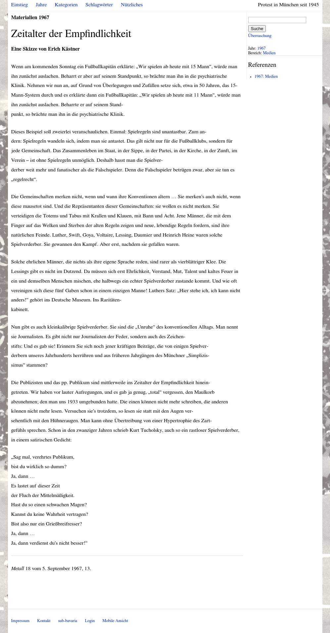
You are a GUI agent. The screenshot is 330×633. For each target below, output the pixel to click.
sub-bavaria (67, 621)
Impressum (20, 621)
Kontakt (43, 621)
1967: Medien (266, 76)
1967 (261, 48)
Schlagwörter (99, 4)
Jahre (41, 4)
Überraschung (259, 36)
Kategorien (66, 4)
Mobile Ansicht (115, 621)
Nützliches (132, 4)
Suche (257, 28)
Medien (269, 53)
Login (90, 621)
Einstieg (19, 4)
